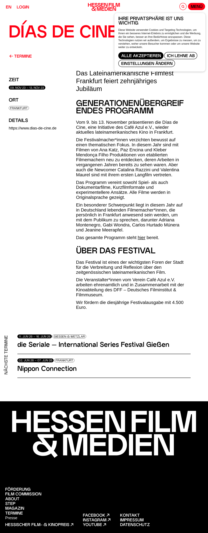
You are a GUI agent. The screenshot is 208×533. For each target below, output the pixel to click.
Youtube (94, 525)
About (12, 499)
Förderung (18, 490)
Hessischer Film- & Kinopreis (39, 525)
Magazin (14, 509)
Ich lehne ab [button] (181, 56)
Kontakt (130, 516)
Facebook (96, 516)
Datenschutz (135, 525)
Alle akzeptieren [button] (141, 56)
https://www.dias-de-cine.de (32, 128)
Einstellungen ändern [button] (147, 64)
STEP (10, 504)
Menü (196, 7)
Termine (20, 57)
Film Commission (23, 494)
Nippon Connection (47, 369)
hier (141, 237)
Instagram (96, 520)
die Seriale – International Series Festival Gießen (93, 345)
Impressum (132, 520)
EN (8, 8)
